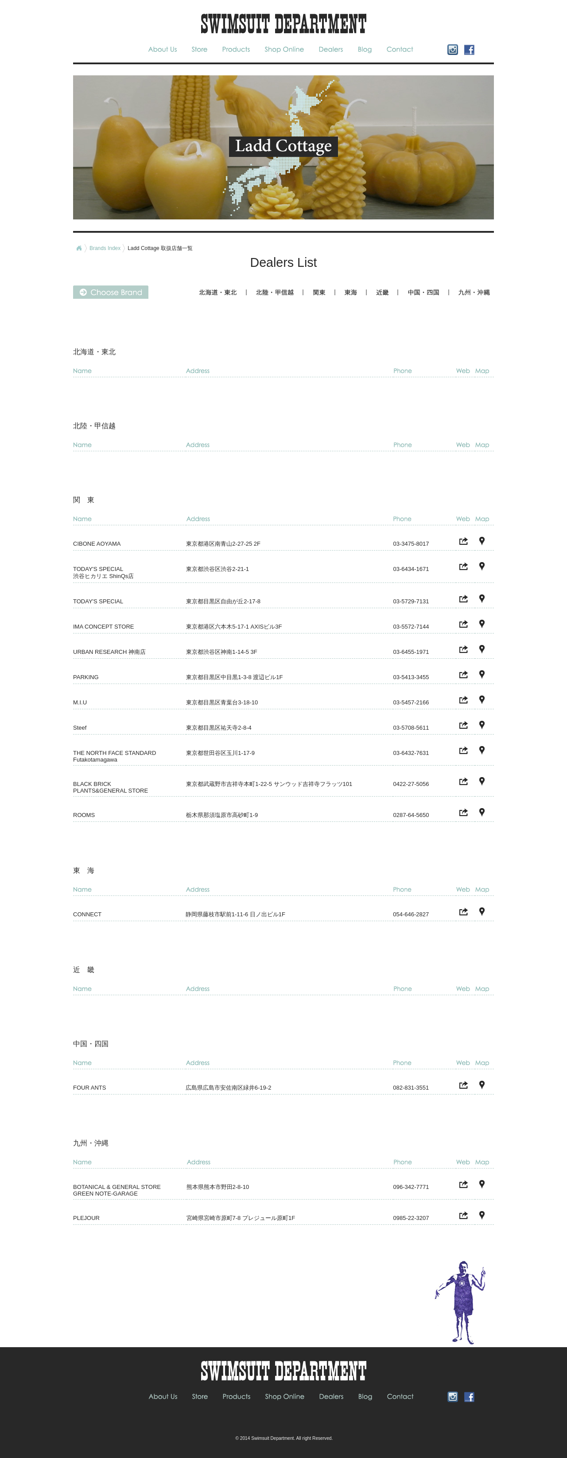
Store (199, 49)
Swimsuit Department (272, 1438)
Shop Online (284, 49)
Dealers (331, 49)
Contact (399, 49)
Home (78, 248)
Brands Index (104, 248)
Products (237, 49)
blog (366, 49)
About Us (165, 49)
